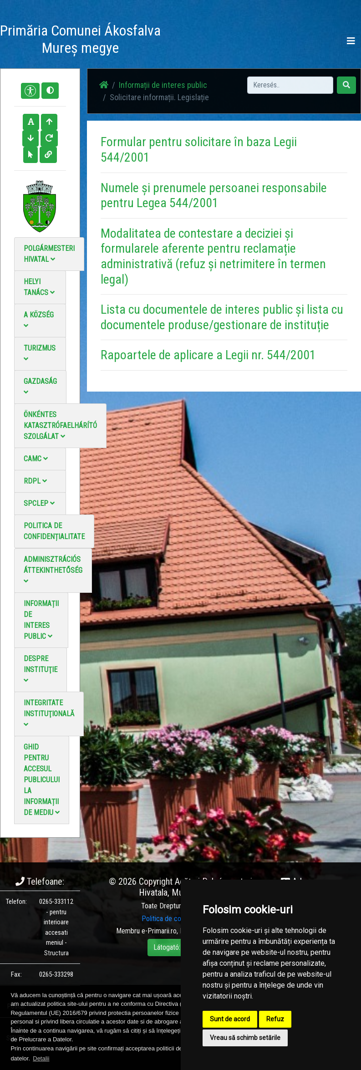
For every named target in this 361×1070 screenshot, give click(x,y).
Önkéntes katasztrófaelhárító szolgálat (60, 425)
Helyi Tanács (39, 287)
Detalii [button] (41, 1058)
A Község (39, 320)
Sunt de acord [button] (230, 1019)
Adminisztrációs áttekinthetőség (53, 570)
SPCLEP (39, 503)
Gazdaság (40, 386)
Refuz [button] (275, 1019)
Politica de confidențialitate (54, 531)
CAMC (36, 458)
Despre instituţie (40, 669)
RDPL (35, 481)
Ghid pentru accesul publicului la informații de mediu (42, 780)
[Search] (290, 85)
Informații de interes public (41, 620)
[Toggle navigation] (351, 41)
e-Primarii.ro (159, 931)
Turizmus (40, 353)
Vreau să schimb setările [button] (245, 1037)
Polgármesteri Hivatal (49, 254)
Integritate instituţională (49, 713)
